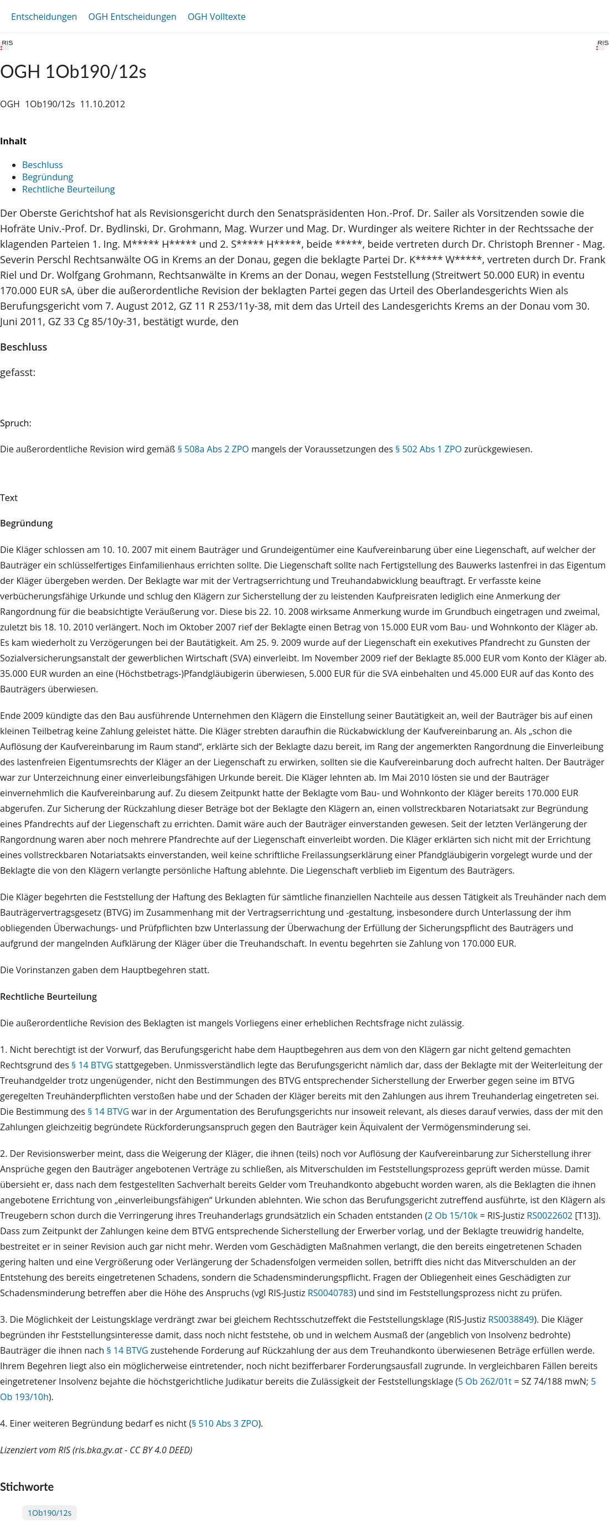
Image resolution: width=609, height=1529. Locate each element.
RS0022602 (550, 1215)
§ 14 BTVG (92, 1065)
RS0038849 (511, 1319)
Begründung (47, 177)
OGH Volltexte (217, 17)
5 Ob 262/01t (485, 1381)
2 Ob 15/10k (452, 1215)
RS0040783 (331, 1293)
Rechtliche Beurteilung (68, 189)
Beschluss (42, 165)
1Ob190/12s (49, 1512)
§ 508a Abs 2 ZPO (213, 449)
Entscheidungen (44, 17)
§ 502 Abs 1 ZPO (428, 449)
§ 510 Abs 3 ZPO (225, 1423)
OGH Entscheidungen (132, 17)
